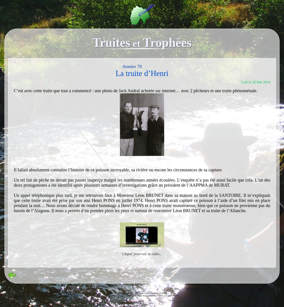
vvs (121, 296)
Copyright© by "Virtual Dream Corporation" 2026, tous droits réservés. (151, 296)
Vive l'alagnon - (113, 296)
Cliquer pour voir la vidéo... (142, 254)
